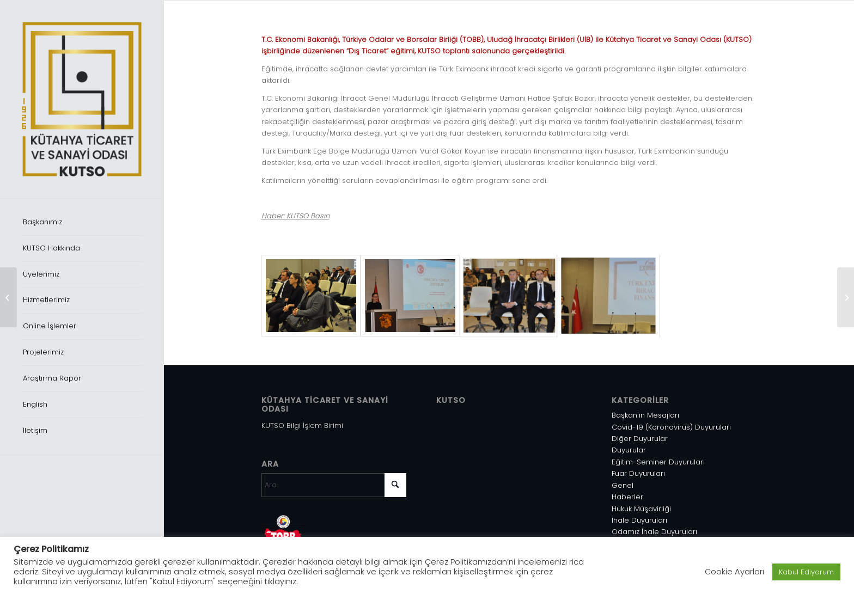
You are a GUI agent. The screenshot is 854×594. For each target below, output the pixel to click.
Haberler (627, 497)
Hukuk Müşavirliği (641, 509)
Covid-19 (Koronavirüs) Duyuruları (671, 427)
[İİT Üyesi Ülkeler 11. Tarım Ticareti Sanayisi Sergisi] (845, 297)
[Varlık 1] (82, 99)
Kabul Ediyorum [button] (806, 572)
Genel (622, 485)
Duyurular (629, 450)
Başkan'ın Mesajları (645, 415)
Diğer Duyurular (640, 438)
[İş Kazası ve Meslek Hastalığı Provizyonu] (8, 297)
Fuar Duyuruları (638, 473)
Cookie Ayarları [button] (734, 572)
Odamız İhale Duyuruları (654, 531)
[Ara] (334, 485)
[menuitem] (81, 223)
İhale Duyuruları (639, 520)
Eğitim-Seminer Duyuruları (658, 462)
